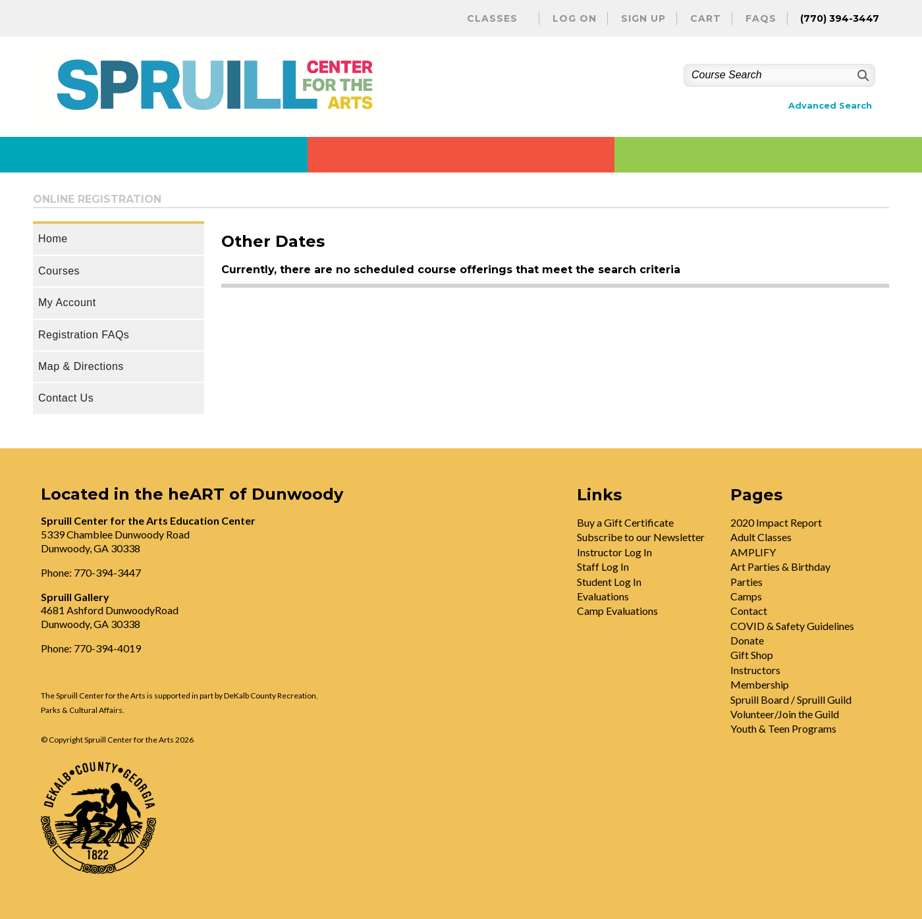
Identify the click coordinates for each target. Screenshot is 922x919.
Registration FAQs (83, 334)
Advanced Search (830, 106)
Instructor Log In (614, 552)
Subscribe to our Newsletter (641, 537)
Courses (59, 270)
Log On (575, 18)
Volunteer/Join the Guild (784, 714)
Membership (759, 684)
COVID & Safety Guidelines (792, 625)
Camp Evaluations (617, 610)
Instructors (755, 670)
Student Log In (609, 581)
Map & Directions (81, 366)
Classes (492, 18)
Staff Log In (603, 566)
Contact (748, 610)
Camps (746, 596)
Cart (705, 18)
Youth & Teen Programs (783, 728)
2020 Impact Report (776, 522)
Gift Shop (751, 654)
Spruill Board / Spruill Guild (791, 699)
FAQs (761, 18)
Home (53, 238)
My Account (67, 302)
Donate (747, 640)
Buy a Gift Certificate (625, 522)
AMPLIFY (753, 552)
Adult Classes (761, 537)
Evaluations (603, 596)
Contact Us (66, 398)
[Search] (862, 75)
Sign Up (643, 18)
